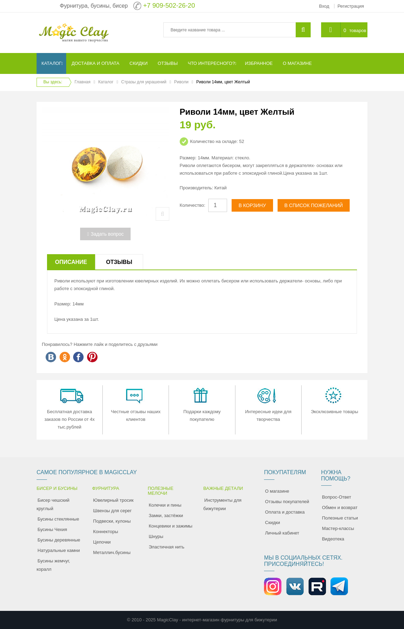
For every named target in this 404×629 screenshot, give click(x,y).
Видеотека (333, 538)
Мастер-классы (338, 528)
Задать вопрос (105, 234)
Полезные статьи (340, 518)
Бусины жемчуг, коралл (53, 565)
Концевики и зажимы (171, 526)
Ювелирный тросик (113, 500)
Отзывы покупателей (287, 501)
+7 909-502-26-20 (169, 5)
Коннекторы (105, 531)
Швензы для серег (112, 510)
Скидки (272, 522)
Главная (83, 81)
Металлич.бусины (111, 552)
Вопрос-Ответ (336, 497)
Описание (71, 262)
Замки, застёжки (166, 515)
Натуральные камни (59, 550)
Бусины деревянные (59, 540)
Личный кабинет (282, 533)
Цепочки (102, 542)
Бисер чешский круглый (53, 504)
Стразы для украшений (143, 81)
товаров (357, 30)
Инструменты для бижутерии (222, 504)
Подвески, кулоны (112, 521)
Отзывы (119, 262)
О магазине (277, 491)
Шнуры (156, 536)
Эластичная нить (166, 547)
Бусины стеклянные (58, 519)
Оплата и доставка (285, 512)
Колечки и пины (165, 505)
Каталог (106, 81)
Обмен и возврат (339, 507)
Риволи (181, 81)
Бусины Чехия (52, 529)
